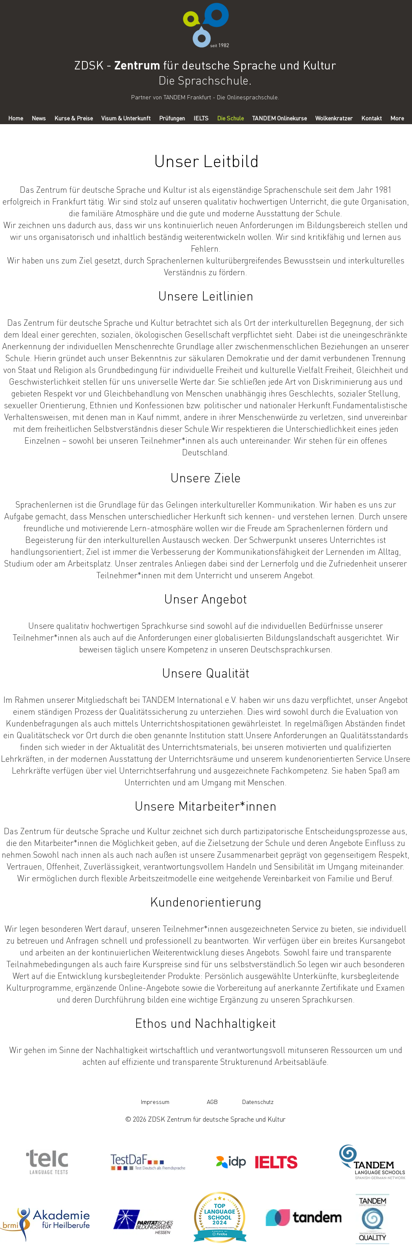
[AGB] (212, 1101)
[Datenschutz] (258, 1101)
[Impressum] (155, 1101)
